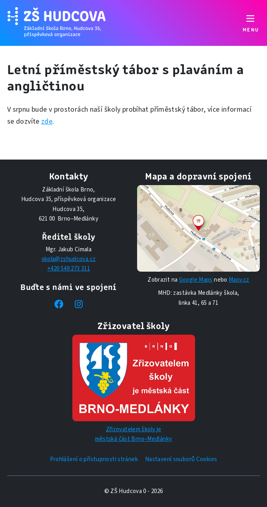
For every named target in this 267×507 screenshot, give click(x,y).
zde (46, 121)
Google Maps (196, 280)
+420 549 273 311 (68, 268)
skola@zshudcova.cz (69, 259)
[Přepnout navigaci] (250, 23)
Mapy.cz (239, 280)
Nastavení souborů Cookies (181, 459)
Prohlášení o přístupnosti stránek (94, 459)
